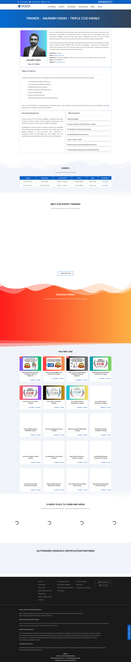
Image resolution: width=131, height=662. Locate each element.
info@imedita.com (58, 55)
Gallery (92, 7)
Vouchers (62, 7)
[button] (129, 632)
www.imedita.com (60, 62)
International (72, 7)
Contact (99, 7)
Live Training (52, 7)
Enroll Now (105, 181)
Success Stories (83, 7)
